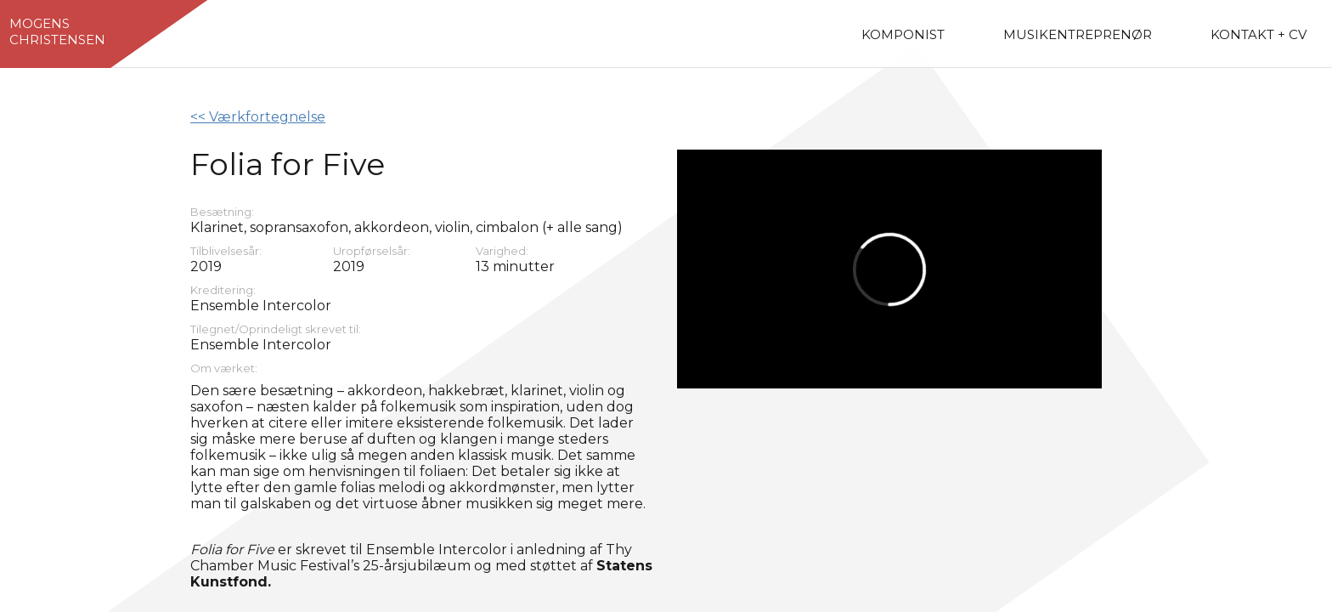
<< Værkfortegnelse (257, 117)
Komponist (903, 34)
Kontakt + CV (1259, 34)
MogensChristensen (57, 31)
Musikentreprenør (1077, 34)
